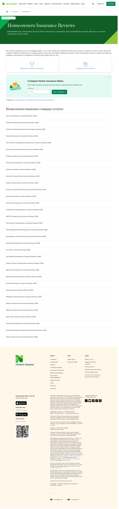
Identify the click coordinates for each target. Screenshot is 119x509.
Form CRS (69, 456)
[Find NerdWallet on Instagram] (93, 401)
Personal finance (57, 4)
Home (36, 4)
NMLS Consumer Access (57, 413)
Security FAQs (72, 362)
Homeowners (26, 11)
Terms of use (89, 359)
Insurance (47, 4)
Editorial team (55, 380)
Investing (66, 4)
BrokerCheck (66, 460)
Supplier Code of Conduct (90, 363)
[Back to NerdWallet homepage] (7, 11)
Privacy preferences (91, 372)
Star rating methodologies (55, 376)
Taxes (83, 4)
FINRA (73, 453)
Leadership (54, 362)
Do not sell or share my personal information (92, 376)
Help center (71, 359)
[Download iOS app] (21, 403)
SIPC (77, 453)
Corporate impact (56, 367)
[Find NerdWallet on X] (86, 401)
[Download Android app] (22, 415)
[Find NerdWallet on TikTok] (100, 401)
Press (52, 383)
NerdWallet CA (73, 500)
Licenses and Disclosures (72, 413)
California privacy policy (93, 369)
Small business (75, 4)
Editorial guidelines (56, 373)
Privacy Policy (58, 457)
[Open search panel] (93, 4)
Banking (30, 4)
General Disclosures (72, 458)
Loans (41, 4)
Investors (53, 388)
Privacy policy (89, 366)
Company (53, 359)
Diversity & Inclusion (57, 370)
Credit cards (22, 4)
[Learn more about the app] (25, 396)
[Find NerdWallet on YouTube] (89, 401)
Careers (52, 365)
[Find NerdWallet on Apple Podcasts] (96, 401)
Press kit (53, 385)
